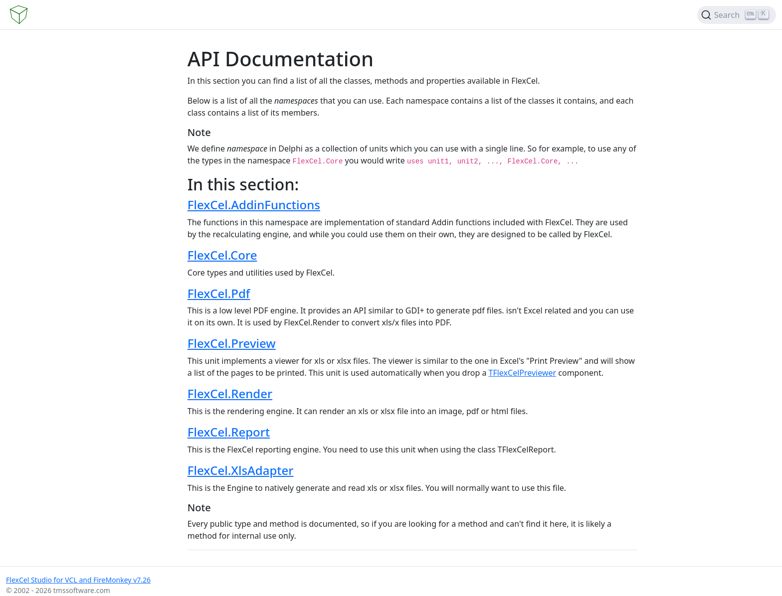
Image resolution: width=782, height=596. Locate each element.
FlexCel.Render (230, 393)
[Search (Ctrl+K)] (736, 15)
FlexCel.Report (229, 432)
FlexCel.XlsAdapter (241, 470)
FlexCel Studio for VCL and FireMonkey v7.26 (78, 580)
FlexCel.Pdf (219, 293)
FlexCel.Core (222, 255)
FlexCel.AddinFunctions (254, 204)
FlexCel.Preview (232, 343)
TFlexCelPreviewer (523, 372)
